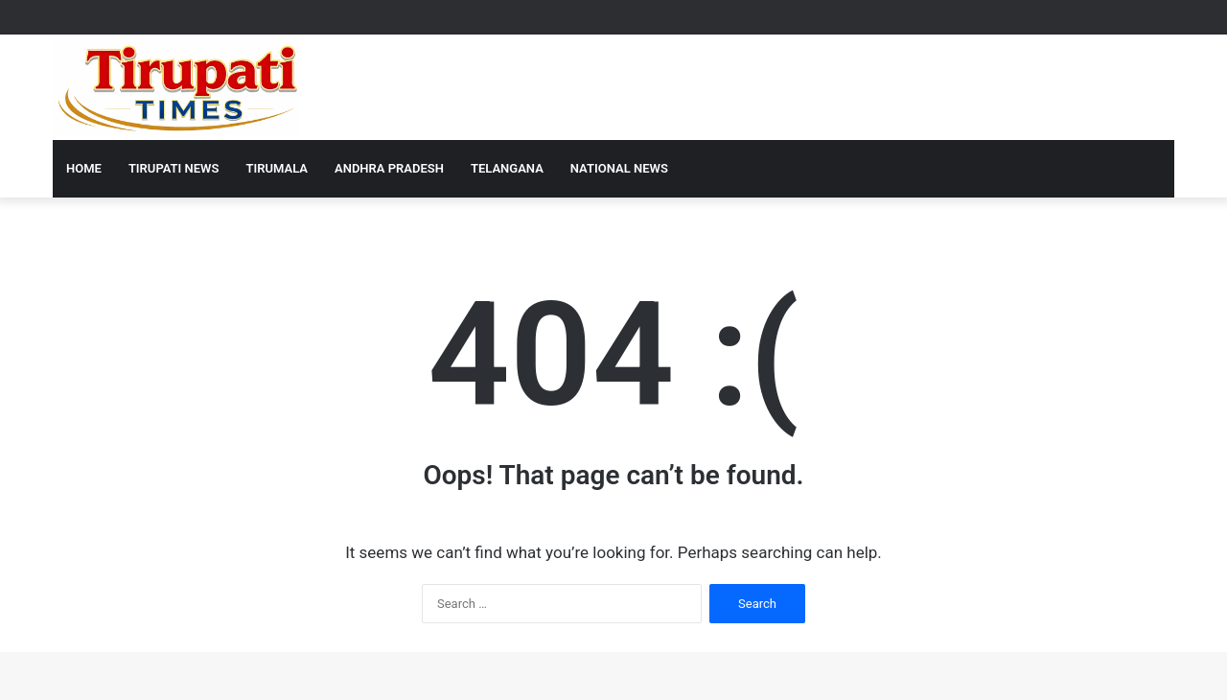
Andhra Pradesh (389, 168)
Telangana (507, 168)
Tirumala (276, 168)
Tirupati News (174, 168)
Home (84, 168)
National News (619, 168)
